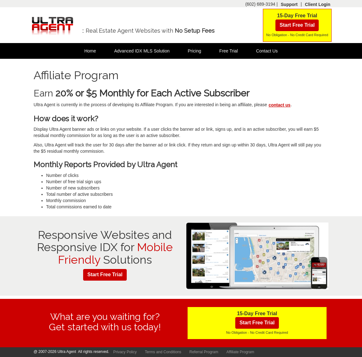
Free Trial (228, 50)
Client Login (317, 4)
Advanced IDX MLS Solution (142, 50)
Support (289, 4)
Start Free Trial (297, 25)
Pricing (194, 50)
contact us (279, 104)
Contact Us (267, 50)
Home (90, 50)
